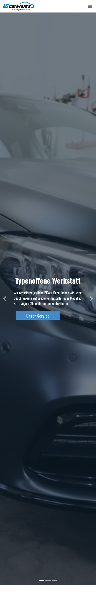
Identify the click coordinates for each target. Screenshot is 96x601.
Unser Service (38, 310)
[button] (5, 292)
